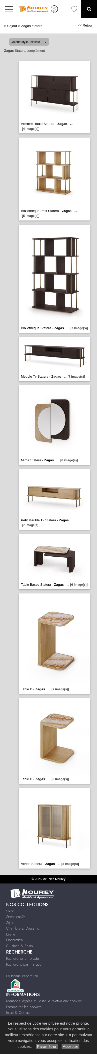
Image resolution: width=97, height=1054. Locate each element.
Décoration (14, 940)
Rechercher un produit (23, 958)
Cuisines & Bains (19, 946)
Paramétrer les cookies (24, 1007)
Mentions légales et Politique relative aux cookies (44, 1001)
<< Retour (85, 25)
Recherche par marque (23, 964)
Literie (10, 934)
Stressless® (15, 917)
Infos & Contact (18, 1012)
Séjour (12, 26)
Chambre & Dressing (22, 928)
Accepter (70, 1046)
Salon (10, 911)
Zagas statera (31, 26)
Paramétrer (46, 1046)
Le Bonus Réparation (22, 976)
